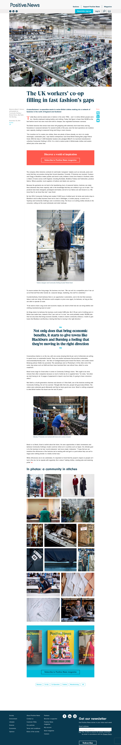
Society (11, 122)
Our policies (31, 725)
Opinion (11, 731)
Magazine (108, 7)
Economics (12, 728)
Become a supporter (50, 719)
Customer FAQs (32, 722)
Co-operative (56, 686)
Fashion (65, 686)
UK (10, 124)
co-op (46, 686)
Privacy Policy (107, 736)
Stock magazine (49, 731)
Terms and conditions (33, 728)
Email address (84, 726)
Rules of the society (33, 731)
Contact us (30, 719)
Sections (76, 7)
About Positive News (33, 715)
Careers (46, 734)
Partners (46, 715)
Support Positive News (91, 7)
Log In (97, 11)
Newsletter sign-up (84, 11)
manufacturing (74, 686)
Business (39, 686)
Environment (13, 719)
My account (47, 727)
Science (11, 725)
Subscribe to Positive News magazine (60, 160)
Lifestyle (11, 722)
